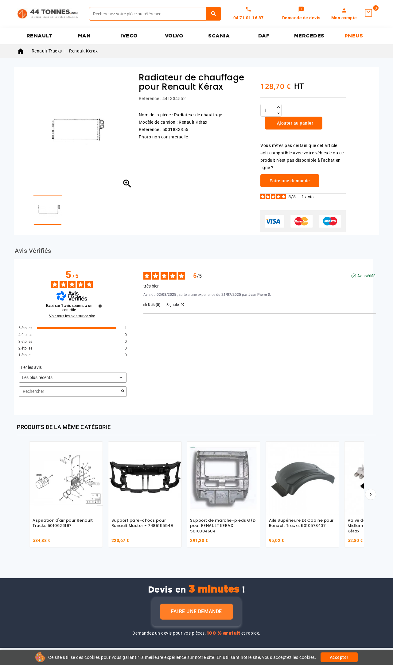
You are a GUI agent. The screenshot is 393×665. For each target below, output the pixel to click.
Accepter (339, 657)
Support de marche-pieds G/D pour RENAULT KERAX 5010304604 (223, 526)
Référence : (150, 98)
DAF (264, 35)
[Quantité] (267, 110)
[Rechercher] (155, 14)
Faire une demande (196, 611)
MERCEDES (309, 35)
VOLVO (174, 35)
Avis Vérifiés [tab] (33, 250)
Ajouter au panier (294, 123)
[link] (301, 13)
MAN (84, 35)
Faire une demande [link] (290, 180)
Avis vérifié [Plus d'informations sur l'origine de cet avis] (366, 276)
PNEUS (353, 35)
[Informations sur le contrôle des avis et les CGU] (100, 306)
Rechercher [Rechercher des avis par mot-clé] (69, 391)
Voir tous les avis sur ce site (72, 316)
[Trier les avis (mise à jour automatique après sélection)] (73, 378)
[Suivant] (370, 494)
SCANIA (219, 35)
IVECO (129, 35)
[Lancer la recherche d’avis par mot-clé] (122, 392)
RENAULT (39, 35)
